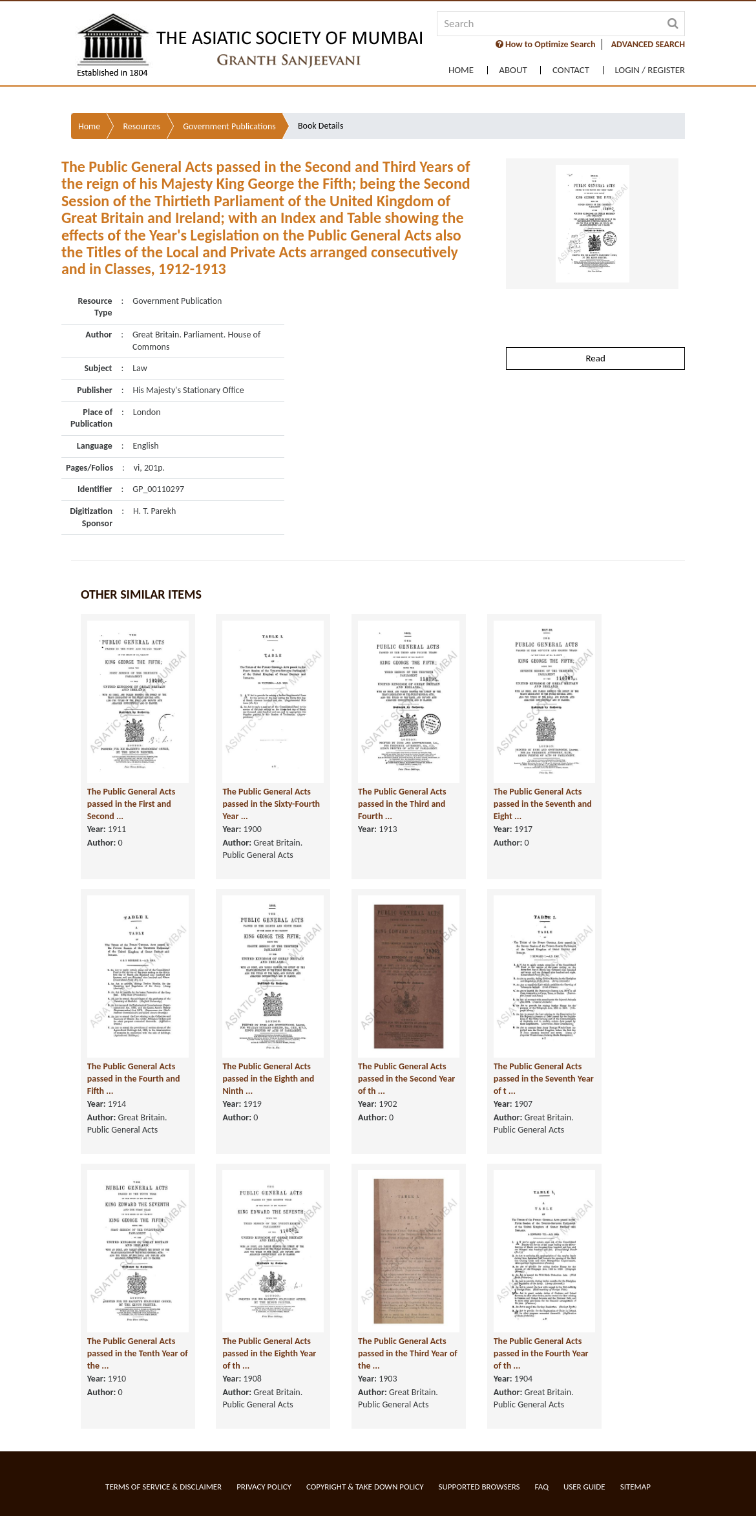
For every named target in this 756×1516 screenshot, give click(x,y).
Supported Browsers (479, 1486)
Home (456, 152)
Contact (569, 152)
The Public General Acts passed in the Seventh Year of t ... (512, 1051)
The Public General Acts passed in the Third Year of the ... (385, 1326)
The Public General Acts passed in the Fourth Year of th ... (512, 1326)
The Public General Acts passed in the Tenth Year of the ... (132, 1326)
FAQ (542, 1486)
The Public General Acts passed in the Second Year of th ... (385, 1051)
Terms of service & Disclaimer (163, 1486)
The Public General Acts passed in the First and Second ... (131, 777)
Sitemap (635, 1486)
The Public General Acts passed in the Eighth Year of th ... (258, 1326)
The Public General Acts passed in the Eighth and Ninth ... (260, 1051)
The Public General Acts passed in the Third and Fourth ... (385, 777)
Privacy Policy (263, 1486)
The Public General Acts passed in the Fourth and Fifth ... (131, 1051)
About (510, 152)
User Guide (584, 1486)
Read (595, 308)
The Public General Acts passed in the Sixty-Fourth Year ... (258, 777)
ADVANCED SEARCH (648, 128)
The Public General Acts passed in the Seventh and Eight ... (512, 777)
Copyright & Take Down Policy (365, 1486)
